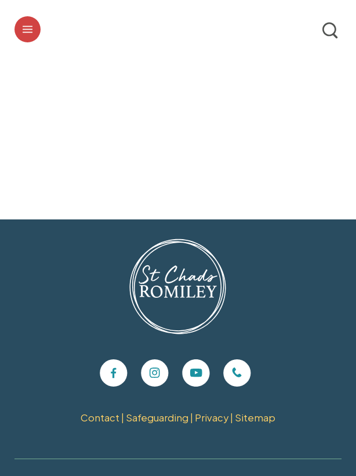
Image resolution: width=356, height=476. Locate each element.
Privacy (211, 418)
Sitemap (255, 418)
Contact (100, 418)
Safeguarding (157, 418)
